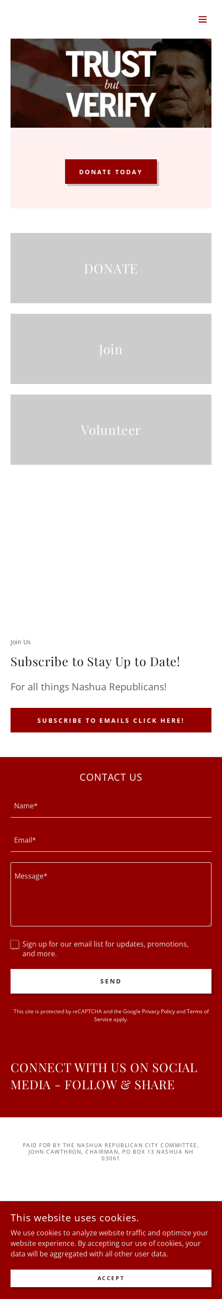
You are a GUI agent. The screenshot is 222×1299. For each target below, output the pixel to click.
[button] (202, 19)
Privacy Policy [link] (158, 1011)
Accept (111, 1278)
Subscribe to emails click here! (111, 720)
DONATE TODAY (111, 172)
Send (111, 981)
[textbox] (111, 806)
